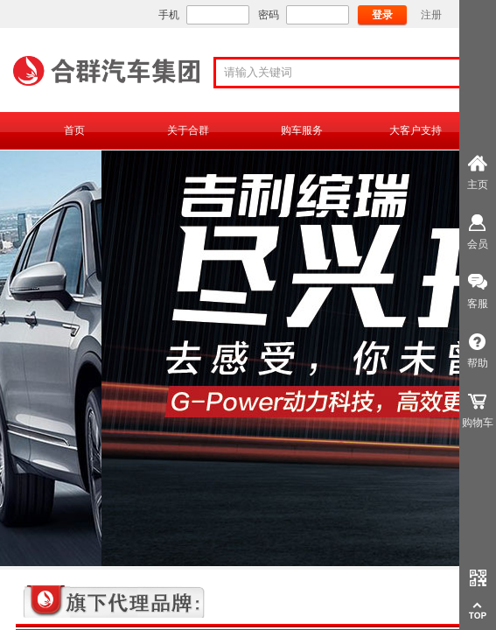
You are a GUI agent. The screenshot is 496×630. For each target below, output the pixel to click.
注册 (431, 15)
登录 (382, 15)
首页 (74, 130)
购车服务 (302, 130)
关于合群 (188, 130)
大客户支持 (415, 130)
